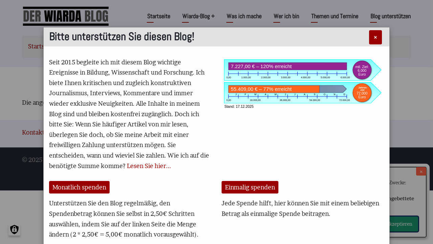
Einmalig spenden (250, 187)
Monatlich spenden (79, 187)
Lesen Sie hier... (149, 165)
